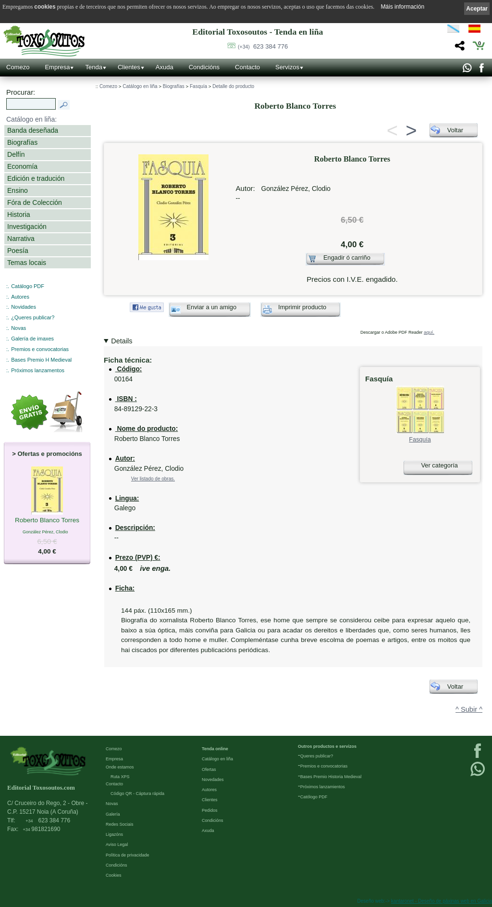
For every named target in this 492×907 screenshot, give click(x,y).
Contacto (247, 67)
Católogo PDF (314, 796)
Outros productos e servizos (327, 746)
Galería (113, 814)
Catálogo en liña (140, 86)
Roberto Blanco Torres (47, 521)
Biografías (22, 142)
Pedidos (210, 810)
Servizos (287, 67)
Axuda (164, 67)
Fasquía (198, 86)
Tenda (93, 67)
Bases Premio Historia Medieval (331, 776)
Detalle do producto (233, 86)
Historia (18, 214)
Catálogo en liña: (31, 119)
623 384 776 (263, 46)
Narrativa (21, 238)
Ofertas (209, 769)
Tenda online (215, 748)
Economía (22, 166)
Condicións (204, 67)
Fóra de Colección (34, 202)
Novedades (213, 779)
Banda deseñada (32, 130)
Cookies (114, 875)
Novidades (23, 307)
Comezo (17, 67)
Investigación (27, 226)
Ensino (17, 190)
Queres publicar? (316, 756)
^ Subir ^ (468, 709)
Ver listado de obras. (153, 478)
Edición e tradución (35, 178)
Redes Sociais (120, 824)
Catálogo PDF (27, 286)
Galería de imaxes (32, 338)
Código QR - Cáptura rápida (137, 793)
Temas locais (26, 262)
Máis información (402, 6)
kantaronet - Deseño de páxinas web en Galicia (441, 901)
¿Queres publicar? (32, 317)
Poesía (17, 250)
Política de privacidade (127, 855)
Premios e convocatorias (40, 349)
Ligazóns (114, 834)
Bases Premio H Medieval (41, 360)
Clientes (129, 67)
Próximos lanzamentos (37, 370)
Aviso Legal (117, 844)
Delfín (16, 154)
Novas (18, 328)
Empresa (57, 67)
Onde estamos (120, 767)
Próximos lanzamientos (322, 786)
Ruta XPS (120, 776)
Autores (20, 297)
